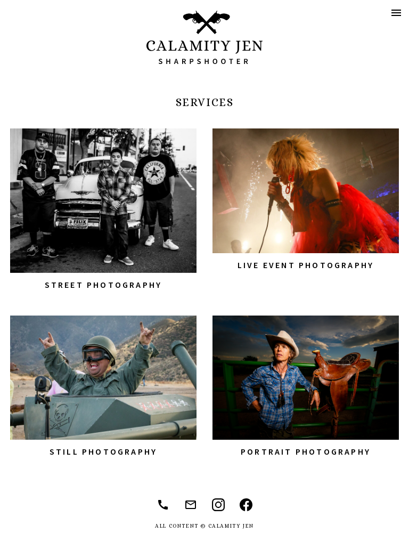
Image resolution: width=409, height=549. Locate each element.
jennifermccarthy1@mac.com (190, 504)
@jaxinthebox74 (218, 504)
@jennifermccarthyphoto (246, 504)
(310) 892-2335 (163, 504)
